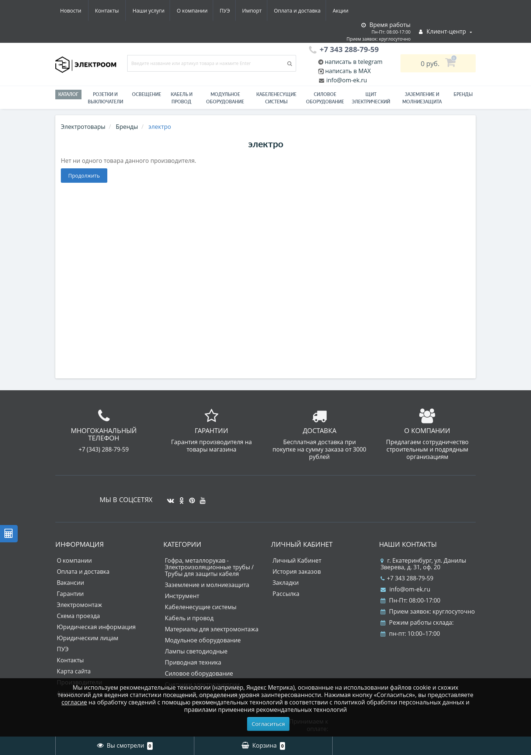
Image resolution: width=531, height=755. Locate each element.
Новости (307, 10)
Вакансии (70, 583)
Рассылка (286, 594)
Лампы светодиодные (196, 651)
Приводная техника (193, 662)
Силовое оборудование (325, 98)
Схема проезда (78, 616)
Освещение (146, 94)
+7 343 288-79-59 (407, 578)
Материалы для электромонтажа (211, 629)
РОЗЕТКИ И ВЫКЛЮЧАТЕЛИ (105, 98)
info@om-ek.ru (346, 80)
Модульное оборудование (225, 98)
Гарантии (70, 594)
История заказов (297, 571)
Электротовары (83, 127)
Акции (276, 10)
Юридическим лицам (87, 638)
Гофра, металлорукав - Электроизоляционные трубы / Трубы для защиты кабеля (209, 567)
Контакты (344, 10)
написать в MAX (348, 71)
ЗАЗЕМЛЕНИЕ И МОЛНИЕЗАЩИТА (422, 98)
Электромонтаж (79, 605)
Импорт (184, 10)
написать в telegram (353, 62)
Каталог (68, 94)
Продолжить (84, 175)
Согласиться (268, 723)
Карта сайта (74, 671)
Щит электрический (371, 98)
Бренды (463, 94)
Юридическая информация (96, 627)
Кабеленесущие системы (276, 98)
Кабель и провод (181, 98)
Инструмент (182, 596)
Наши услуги (76, 10)
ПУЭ (155, 10)
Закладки (286, 583)
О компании (121, 10)
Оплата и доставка (231, 10)
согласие (74, 702)
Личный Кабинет (297, 560)
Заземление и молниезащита (207, 585)
